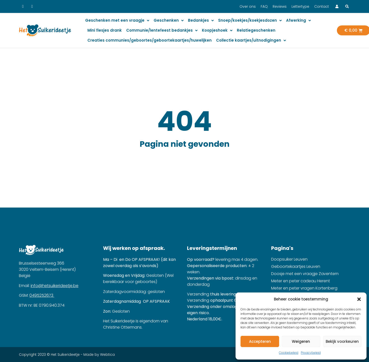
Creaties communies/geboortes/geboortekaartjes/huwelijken (149, 40)
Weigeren (301, 341)
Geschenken (169, 20)
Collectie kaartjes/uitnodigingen (251, 40)
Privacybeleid (311, 353)
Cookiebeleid (288, 353)
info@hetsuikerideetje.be (54, 286)
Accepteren (260, 341)
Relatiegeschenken (256, 30)
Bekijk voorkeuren (342, 341)
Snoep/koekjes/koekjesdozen (250, 20)
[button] (359, 299)
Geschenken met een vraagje (117, 20)
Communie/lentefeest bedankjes (161, 30)
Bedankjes (201, 20)
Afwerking (298, 20)
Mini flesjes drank (104, 30)
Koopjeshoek (217, 30)
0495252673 (41, 295)
